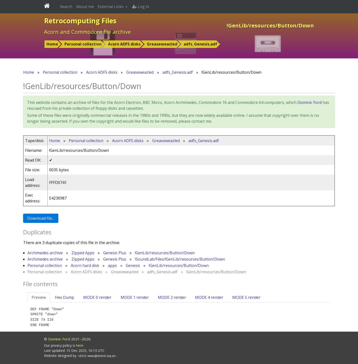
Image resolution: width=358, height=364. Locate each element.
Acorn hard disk (85, 265)
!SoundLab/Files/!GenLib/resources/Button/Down (180, 259)
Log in (140, 6)
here (79, 345)
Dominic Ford (309, 102)
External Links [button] (111, 6)
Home (52, 44)
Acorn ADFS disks (124, 44)
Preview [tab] (39, 297)
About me (85, 6)
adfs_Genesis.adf (200, 44)
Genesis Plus (114, 252)
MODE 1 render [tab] (135, 297)
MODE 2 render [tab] (172, 297)
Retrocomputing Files (80, 20)
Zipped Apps (83, 252)
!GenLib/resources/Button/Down (165, 252)
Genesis (133, 265)
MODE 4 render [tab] (209, 297)
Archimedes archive (45, 252)
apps (112, 265)
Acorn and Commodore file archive (87, 31)
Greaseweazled (162, 44)
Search (66, 6)
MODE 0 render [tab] (97, 297)
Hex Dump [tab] (64, 297)
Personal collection (83, 44)
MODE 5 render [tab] (246, 297)
